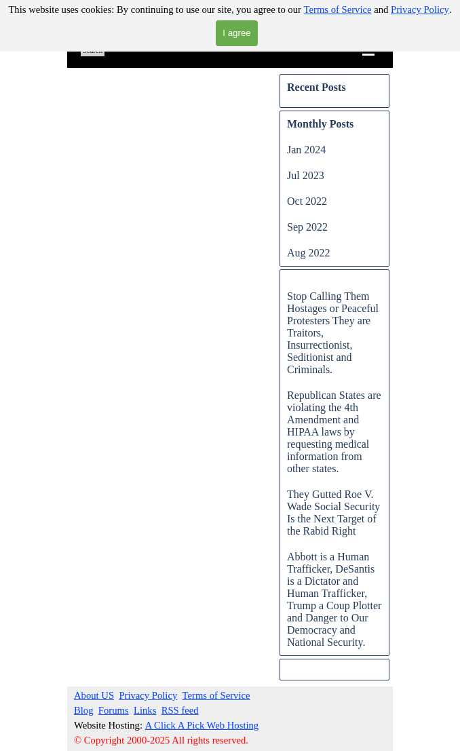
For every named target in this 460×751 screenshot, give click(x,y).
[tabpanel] (207, 718)
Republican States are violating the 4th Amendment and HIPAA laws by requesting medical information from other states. (334, 431)
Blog (84, 710)
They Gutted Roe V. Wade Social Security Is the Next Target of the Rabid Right (333, 512)
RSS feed (180, 710)
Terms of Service (338, 9)
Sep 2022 (307, 227)
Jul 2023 (305, 175)
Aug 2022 (308, 252)
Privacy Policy (420, 9)
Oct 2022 (307, 201)
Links (145, 710)
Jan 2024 (306, 149)
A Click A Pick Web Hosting (202, 725)
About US (94, 695)
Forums (113, 710)
